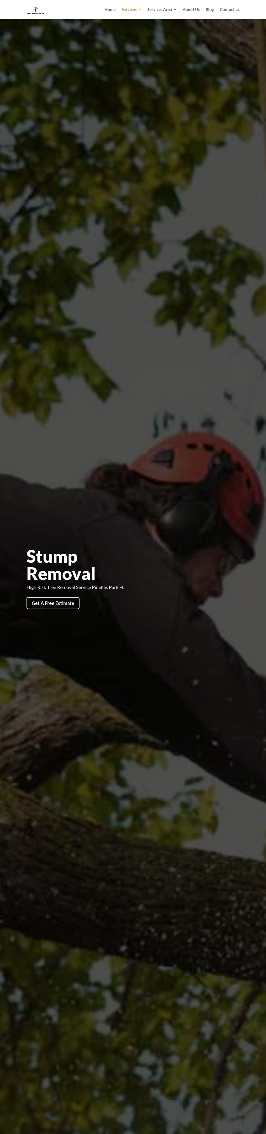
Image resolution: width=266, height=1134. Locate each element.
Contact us (229, 10)
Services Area (159, 10)
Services (129, 10)
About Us (191, 10)
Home (110, 10)
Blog (210, 10)
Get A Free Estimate (53, 603)
